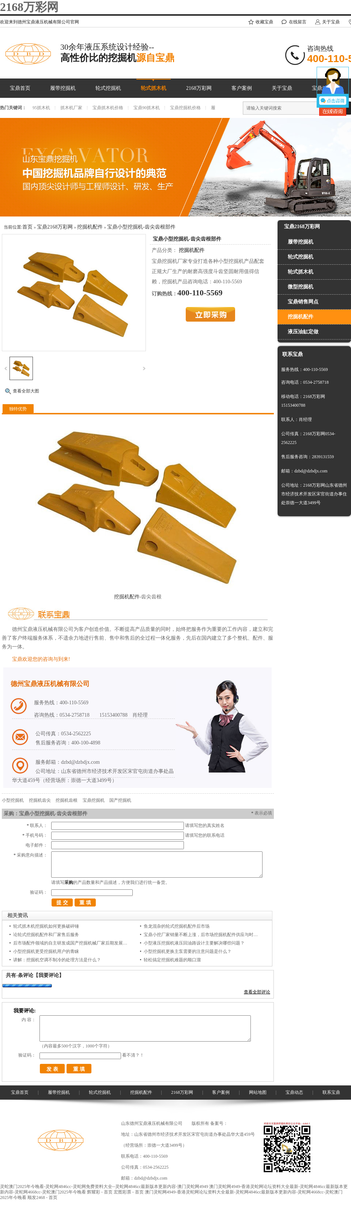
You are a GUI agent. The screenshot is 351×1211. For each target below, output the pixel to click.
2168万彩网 (29, 7)
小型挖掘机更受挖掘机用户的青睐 (46, 951)
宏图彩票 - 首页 (129, 1192)
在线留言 (297, 21)
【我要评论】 (48, 975)
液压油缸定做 (303, 331)
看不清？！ (133, 1055)
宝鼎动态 (294, 1092)
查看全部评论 (257, 992)
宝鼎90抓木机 (146, 107)
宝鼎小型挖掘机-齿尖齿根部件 (141, 227)
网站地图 (258, 1092)
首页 (27, 227)
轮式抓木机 (153, 88)
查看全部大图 (26, 391)
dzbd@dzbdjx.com (150, 1178)
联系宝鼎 (331, 1092)
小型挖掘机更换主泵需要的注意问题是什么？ (187, 951)
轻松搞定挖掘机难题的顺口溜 (172, 959)
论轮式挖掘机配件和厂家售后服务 (46, 934)
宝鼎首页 (20, 88)
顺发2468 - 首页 (42, 1197)
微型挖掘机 (300, 287)
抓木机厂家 (71, 107)
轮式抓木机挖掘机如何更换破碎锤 (46, 926)
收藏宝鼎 (264, 21)
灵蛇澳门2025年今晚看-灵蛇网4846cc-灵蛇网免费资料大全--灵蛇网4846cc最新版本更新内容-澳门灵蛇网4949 (104, 1186)
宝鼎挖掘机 (94, 800)
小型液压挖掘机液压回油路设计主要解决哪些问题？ (194, 943)
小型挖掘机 (13, 800)
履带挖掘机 (63, 88)
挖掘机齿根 (67, 800)
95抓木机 (41, 107)
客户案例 (241, 88)
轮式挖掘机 (108, 88)
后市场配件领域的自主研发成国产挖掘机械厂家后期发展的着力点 (76, 943)
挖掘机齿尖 (40, 800)
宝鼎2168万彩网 (55, 227)
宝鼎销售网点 (303, 301)
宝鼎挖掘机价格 (185, 107)
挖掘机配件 (90, 227)
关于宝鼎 (331, 21)
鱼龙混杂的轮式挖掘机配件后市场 (177, 926)
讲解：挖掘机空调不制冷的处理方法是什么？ (57, 959)
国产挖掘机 (120, 800)
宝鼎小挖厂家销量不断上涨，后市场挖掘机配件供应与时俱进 (203, 934)
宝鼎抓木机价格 (108, 107)
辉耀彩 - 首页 (100, 1192)
